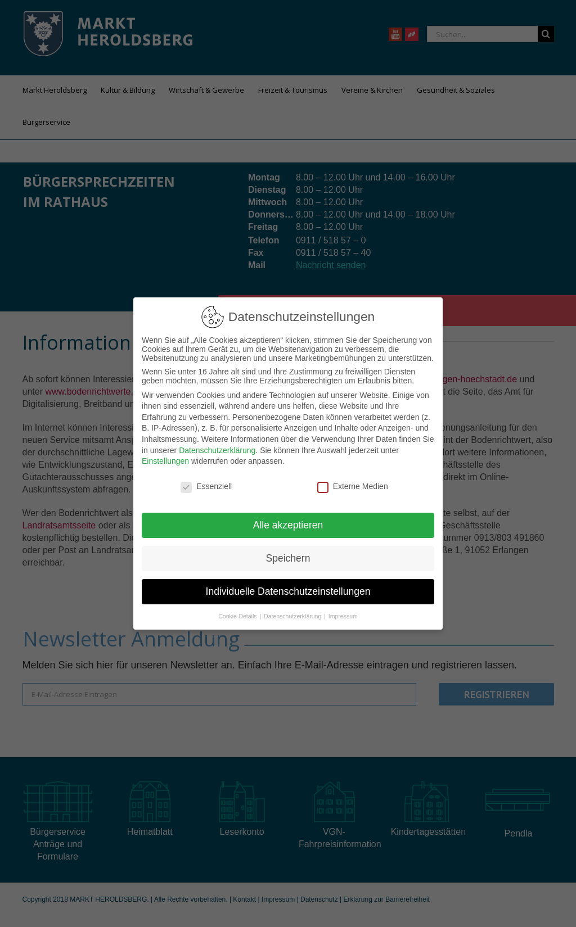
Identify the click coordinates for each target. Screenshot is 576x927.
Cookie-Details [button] (238, 616)
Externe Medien (352, 486)
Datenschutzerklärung (217, 450)
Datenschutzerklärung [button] (293, 616)
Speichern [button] (288, 558)
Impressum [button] (343, 616)
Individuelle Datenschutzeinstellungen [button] (288, 591)
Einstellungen (165, 460)
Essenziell (206, 486)
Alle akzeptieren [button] (288, 525)
